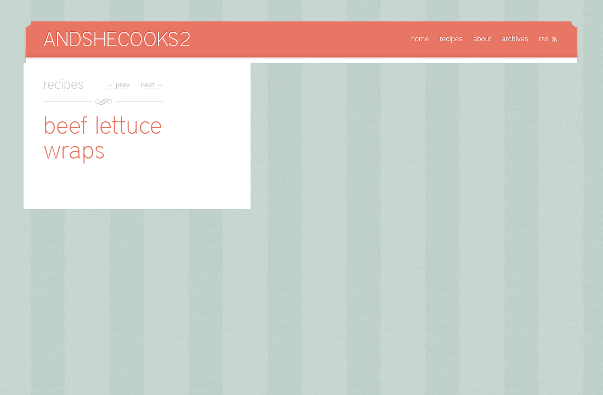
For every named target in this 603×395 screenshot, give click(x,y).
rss (543, 39)
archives (515, 39)
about (482, 39)
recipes (451, 39)
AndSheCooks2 (116, 38)
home (420, 39)
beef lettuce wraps (102, 137)
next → (152, 85)
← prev (117, 85)
